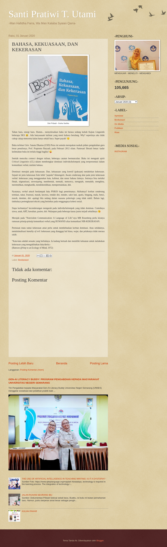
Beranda (61, 363)
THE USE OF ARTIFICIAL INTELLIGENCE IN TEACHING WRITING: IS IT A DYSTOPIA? (63, 479)
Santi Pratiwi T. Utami (52, 14)
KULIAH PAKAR (29, 511)
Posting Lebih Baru (20, 363)
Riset (116, 132)
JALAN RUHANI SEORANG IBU (37, 495)
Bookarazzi (23, 260)
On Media (119, 124)
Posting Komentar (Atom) (32, 370)
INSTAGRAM (120, 151)
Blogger (100, 540)
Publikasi (118, 128)
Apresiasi (118, 115)
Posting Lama (99, 363)
